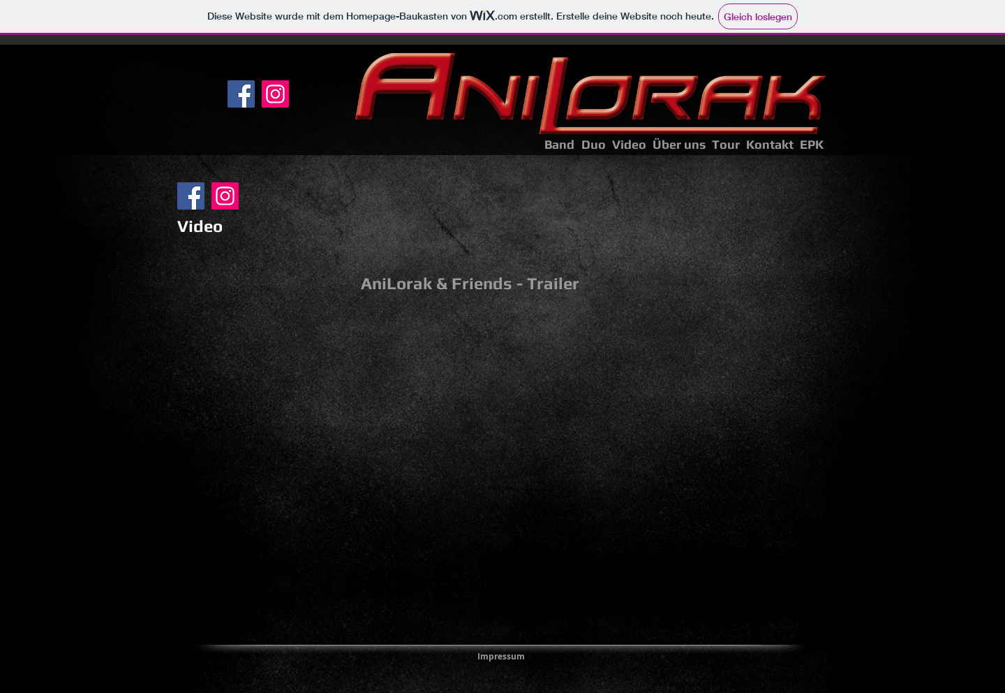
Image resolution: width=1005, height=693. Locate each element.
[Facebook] (241, 94)
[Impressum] (500, 656)
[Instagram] (275, 94)
